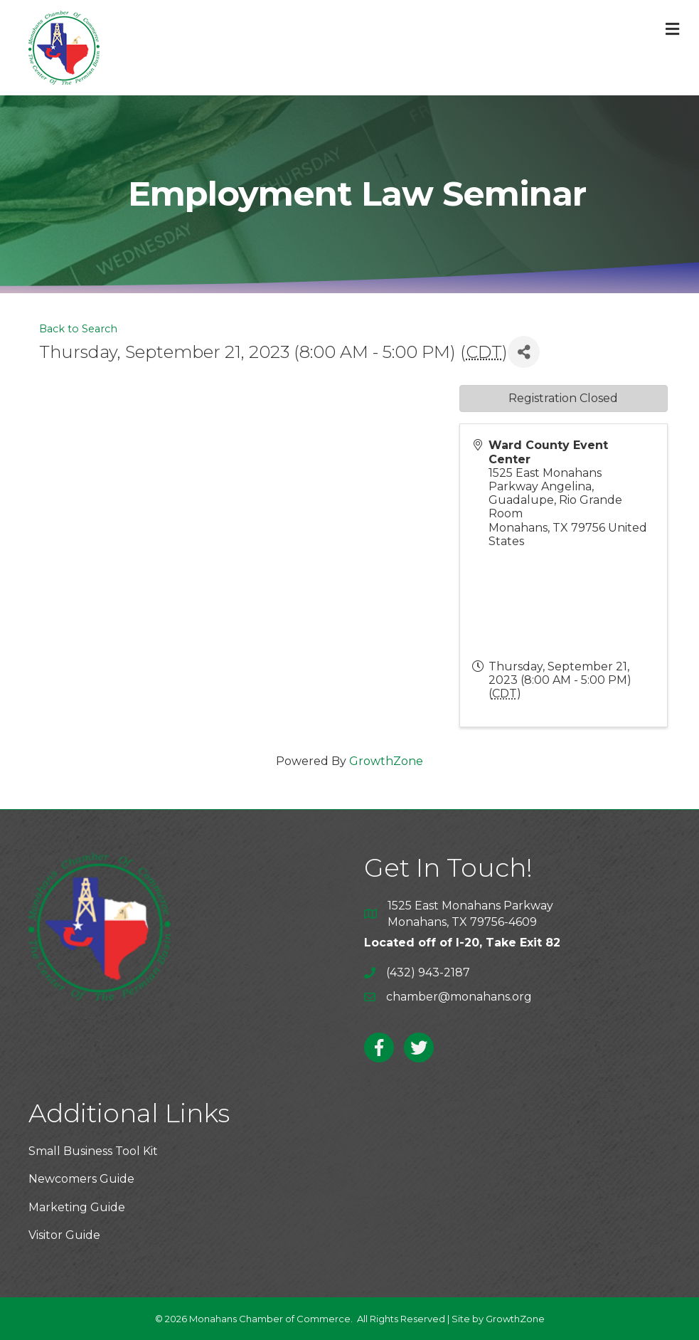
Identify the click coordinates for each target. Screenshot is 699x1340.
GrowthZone (386, 761)
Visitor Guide (64, 1235)
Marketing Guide (76, 1207)
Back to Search (78, 328)
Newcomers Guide (81, 1179)
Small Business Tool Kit (93, 1151)
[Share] (524, 352)
